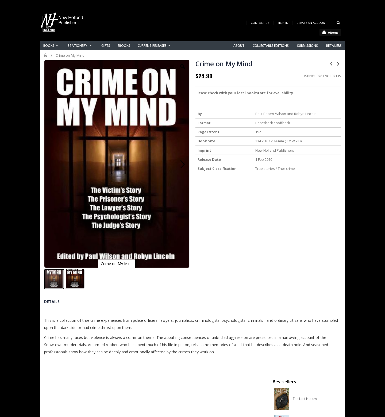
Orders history (138, 387)
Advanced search (141, 394)
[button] (146, 70)
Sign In (283, 23)
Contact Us (260, 23)
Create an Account (312, 23)
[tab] (56, 250)
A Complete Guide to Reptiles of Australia (313, 197)
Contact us (135, 373)
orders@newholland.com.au (80, 389)
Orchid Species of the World (313, 142)
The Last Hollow (305, 88)
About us (133, 366)
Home (46, 55)
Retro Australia (304, 115)
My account (136, 380)
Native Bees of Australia (311, 170)
